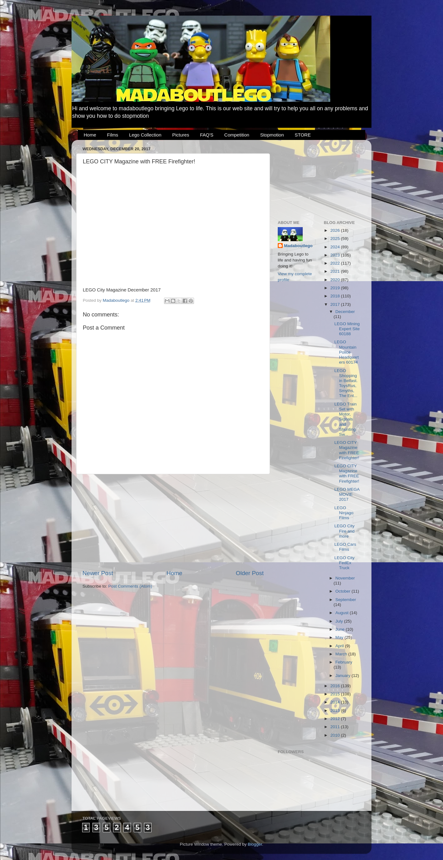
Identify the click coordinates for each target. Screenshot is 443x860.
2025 (335, 238)
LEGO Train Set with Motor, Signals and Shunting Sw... (345, 419)
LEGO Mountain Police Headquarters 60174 (346, 352)
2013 (335, 710)
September (346, 599)
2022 (335, 263)
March (342, 654)
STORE (303, 134)
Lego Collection (145, 134)
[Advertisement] (173, 522)
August (343, 612)
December (345, 311)
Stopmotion (272, 134)
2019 (335, 288)
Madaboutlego (298, 245)
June (341, 629)
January (344, 675)
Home (90, 134)
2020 (335, 279)
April (340, 646)
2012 (335, 718)
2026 (335, 230)
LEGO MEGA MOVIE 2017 (346, 494)
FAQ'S (206, 134)
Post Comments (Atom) (130, 586)
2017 (335, 304)
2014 (335, 702)
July (340, 621)
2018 (335, 296)
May (340, 637)
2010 (335, 735)
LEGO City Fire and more (344, 531)
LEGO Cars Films (345, 547)
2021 (335, 271)
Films (112, 134)
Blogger (255, 844)
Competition (236, 134)
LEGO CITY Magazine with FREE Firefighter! (346, 450)
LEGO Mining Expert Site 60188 (347, 328)
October (344, 591)
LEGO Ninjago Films (343, 512)
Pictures (180, 134)
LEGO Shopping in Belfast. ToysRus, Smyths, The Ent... (345, 383)
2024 (335, 247)
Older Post (250, 573)
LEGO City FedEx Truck (344, 562)
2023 (335, 255)
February (344, 662)
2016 (335, 686)
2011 (335, 726)
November (345, 578)
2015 (335, 694)
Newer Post (97, 573)
